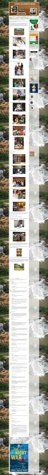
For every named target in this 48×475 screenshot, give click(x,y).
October (31, 124)
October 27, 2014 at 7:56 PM (14, 336)
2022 (30, 115)
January (31, 137)
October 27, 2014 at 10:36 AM (14, 309)
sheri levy (12, 321)
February (32, 136)
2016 (30, 120)
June (31, 133)
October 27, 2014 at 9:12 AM (14, 292)
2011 (30, 140)
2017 (30, 119)
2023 (30, 114)
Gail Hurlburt (12, 311)
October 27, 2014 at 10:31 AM (14, 296)
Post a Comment (12, 435)
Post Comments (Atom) (15, 439)
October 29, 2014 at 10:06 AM (14, 422)
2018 (30, 118)
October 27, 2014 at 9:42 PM (14, 389)
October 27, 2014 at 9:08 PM (14, 383)
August (31, 131)
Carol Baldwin (12, 286)
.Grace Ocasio (12, 413)
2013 (30, 138)
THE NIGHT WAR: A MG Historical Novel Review (15, 441)
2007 (30, 143)
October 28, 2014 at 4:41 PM (14, 411)
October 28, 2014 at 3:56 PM (14, 407)
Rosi (11, 338)
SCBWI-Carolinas (15, 244)
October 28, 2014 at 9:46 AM (14, 398)
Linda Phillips (20, 218)
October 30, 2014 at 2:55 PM (14, 434)
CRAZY (17, 247)
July (31, 132)
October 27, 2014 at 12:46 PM (14, 319)
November (32, 123)
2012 (30, 139)
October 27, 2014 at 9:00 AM (14, 284)
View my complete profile (32, 67)
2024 (30, 113)
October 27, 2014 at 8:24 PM (14, 345)
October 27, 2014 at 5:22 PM (14, 325)
